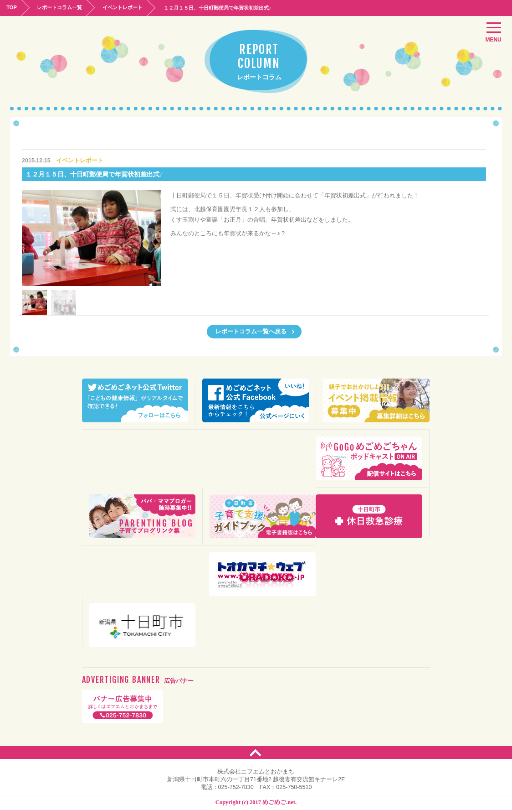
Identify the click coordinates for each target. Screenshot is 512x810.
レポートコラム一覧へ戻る (255, 331)
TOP (12, 7)
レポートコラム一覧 (61, 7)
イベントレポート (126, 7)
